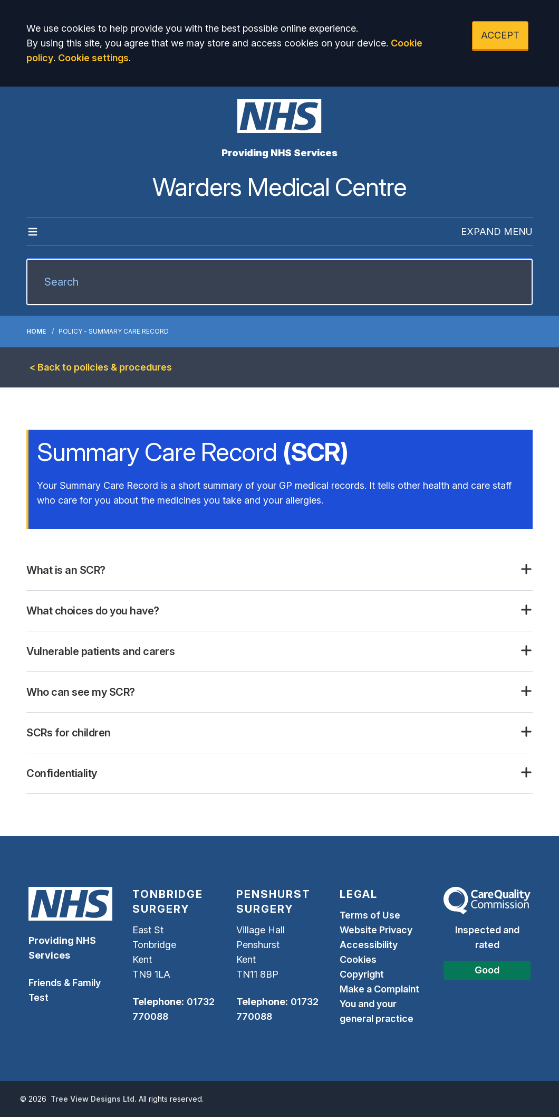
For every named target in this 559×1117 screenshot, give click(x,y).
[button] (279, 570)
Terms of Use (370, 915)
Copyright (362, 974)
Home (36, 331)
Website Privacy (376, 929)
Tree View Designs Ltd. (94, 1098)
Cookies (358, 959)
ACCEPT (500, 35)
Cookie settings (93, 57)
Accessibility (369, 944)
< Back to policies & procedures (101, 367)
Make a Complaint (379, 989)
